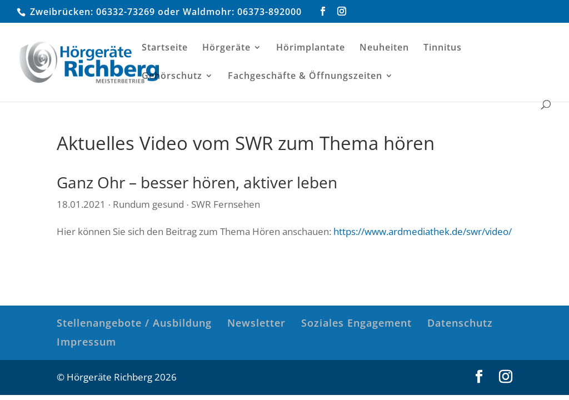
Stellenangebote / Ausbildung (134, 322)
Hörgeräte (226, 48)
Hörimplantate (310, 48)
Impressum (86, 341)
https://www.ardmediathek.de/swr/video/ (422, 231)
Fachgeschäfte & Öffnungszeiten (305, 77)
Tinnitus (442, 48)
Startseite (165, 48)
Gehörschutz (172, 77)
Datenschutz (460, 322)
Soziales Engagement (356, 322)
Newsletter (256, 322)
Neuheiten (384, 48)
